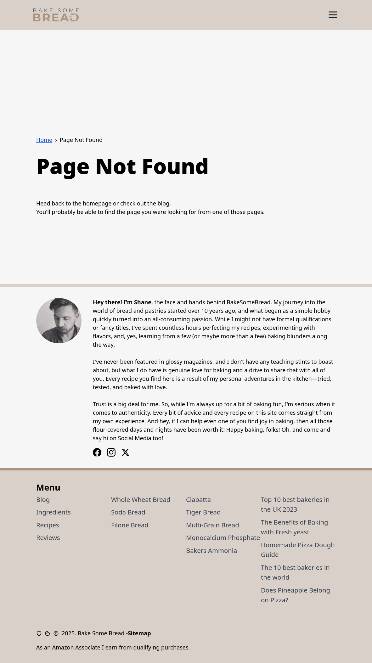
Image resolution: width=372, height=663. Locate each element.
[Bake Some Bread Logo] (56, 14)
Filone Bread (130, 524)
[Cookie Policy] (49, 633)
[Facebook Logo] (111, 452)
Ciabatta (198, 499)
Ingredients (53, 512)
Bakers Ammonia (211, 550)
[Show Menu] (333, 14)
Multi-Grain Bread (212, 524)
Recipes (47, 524)
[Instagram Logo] (97, 452)
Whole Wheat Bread (141, 499)
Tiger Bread (203, 512)
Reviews (48, 537)
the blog (158, 203)
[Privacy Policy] (40, 633)
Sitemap (139, 633)
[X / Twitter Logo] (125, 452)
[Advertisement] (186, 77)
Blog (43, 499)
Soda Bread (128, 512)
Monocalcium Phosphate (223, 537)
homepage (97, 203)
